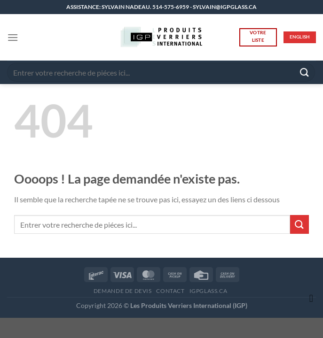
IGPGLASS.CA (208, 290)
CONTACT (170, 290)
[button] (12, 37)
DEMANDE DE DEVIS (123, 290)
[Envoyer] (304, 72)
